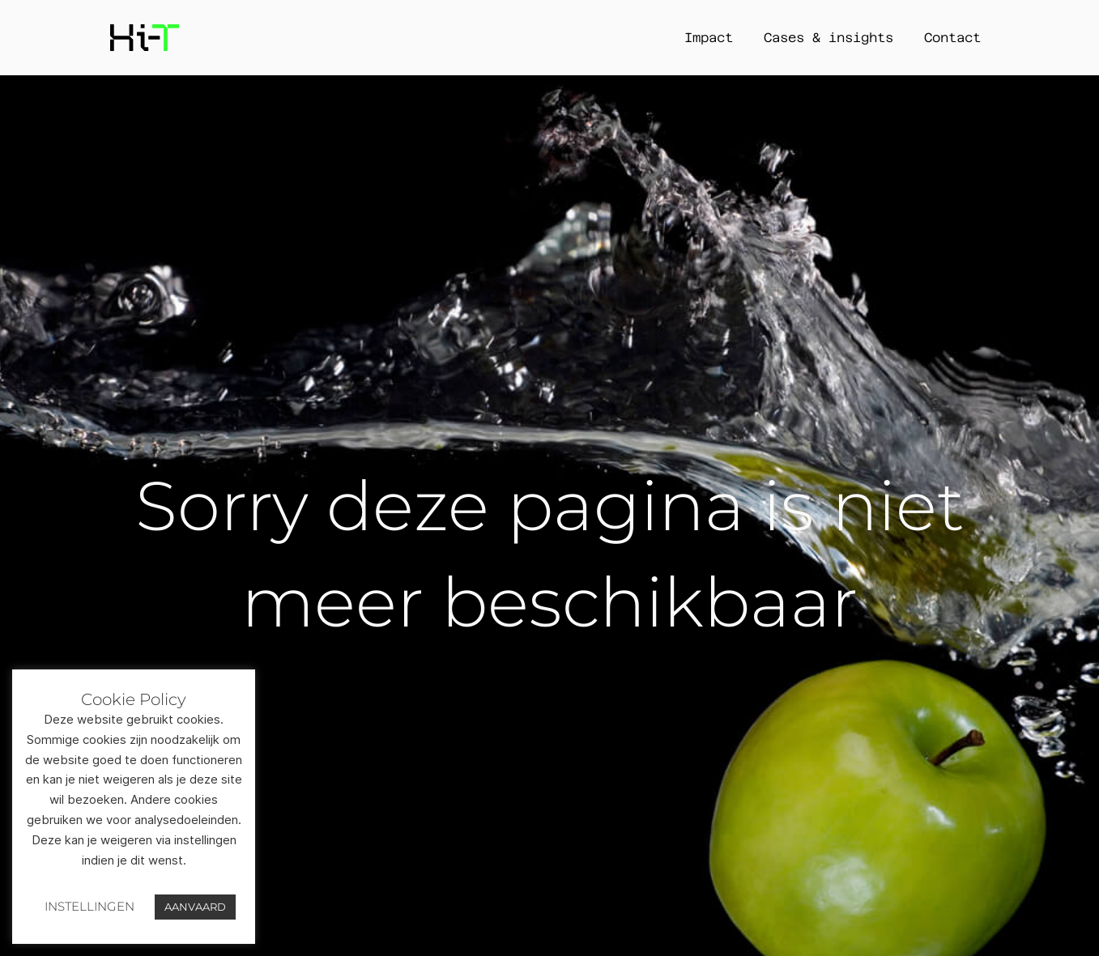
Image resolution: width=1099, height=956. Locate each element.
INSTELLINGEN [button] (89, 906)
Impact (708, 37)
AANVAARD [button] (195, 906)
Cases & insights (828, 37)
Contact (952, 37)
